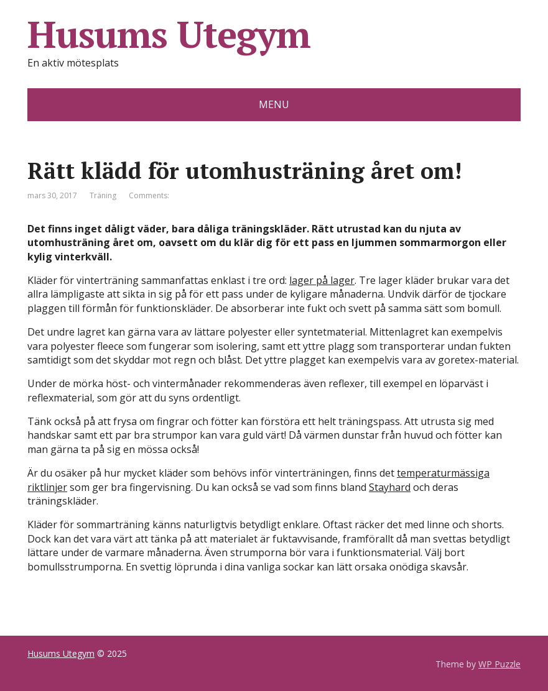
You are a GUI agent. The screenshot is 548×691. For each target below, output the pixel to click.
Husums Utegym (168, 34)
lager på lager (322, 280)
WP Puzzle (499, 664)
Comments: (149, 195)
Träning (103, 195)
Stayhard (390, 487)
